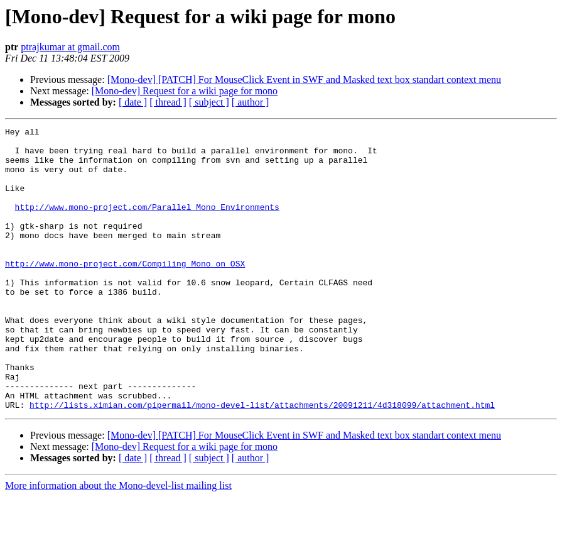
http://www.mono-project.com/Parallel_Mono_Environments (147, 223)
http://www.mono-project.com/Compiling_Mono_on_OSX (125, 291)
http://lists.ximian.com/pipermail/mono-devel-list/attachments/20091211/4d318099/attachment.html (262, 461)
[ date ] (133, 102)
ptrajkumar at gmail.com (70, 46)
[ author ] (250, 102)
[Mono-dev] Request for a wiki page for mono (185, 90)
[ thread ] (167, 102)
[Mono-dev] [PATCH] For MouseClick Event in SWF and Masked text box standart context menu (304, 79)
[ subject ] (209, 102)
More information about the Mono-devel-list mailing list (118, 542)
